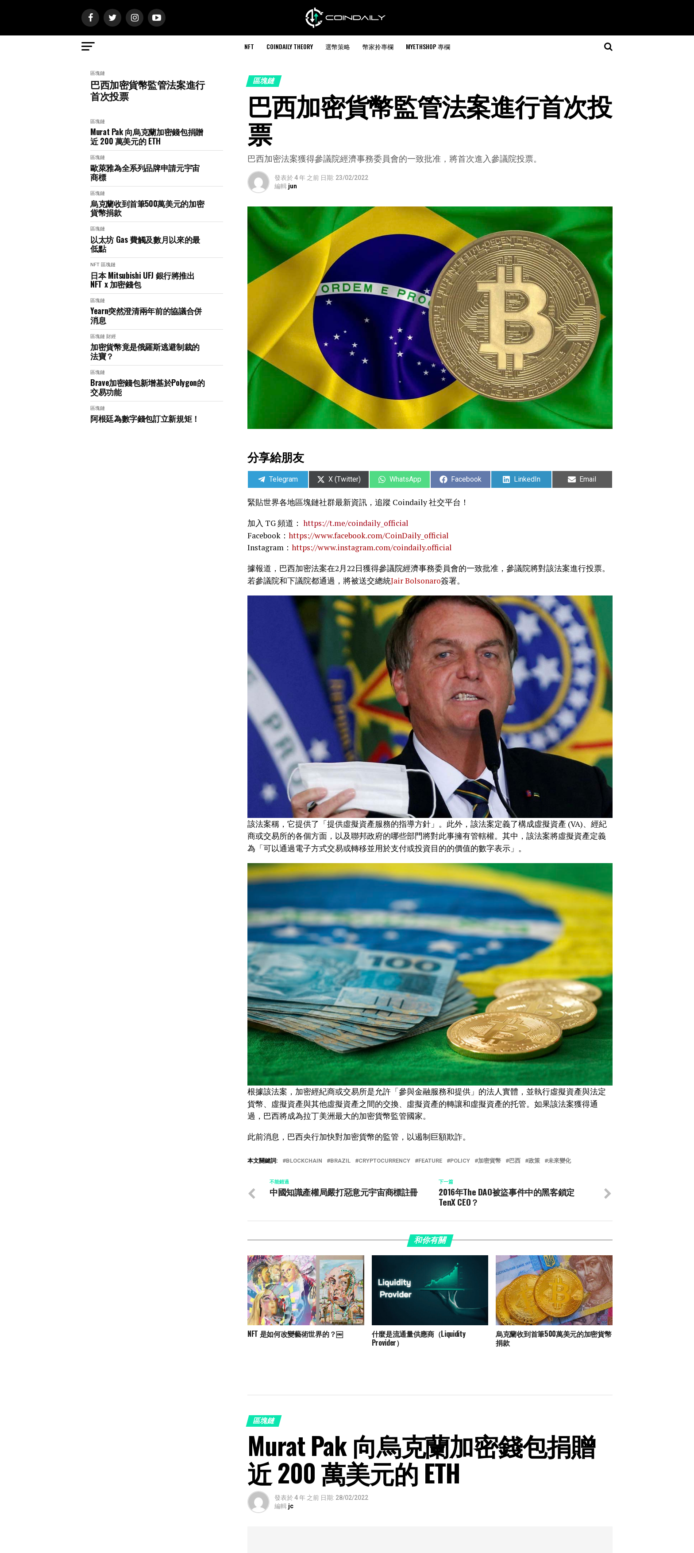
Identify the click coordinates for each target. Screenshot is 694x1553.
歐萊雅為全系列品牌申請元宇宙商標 (145, 172)
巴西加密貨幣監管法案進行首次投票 (147, 90)
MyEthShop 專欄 (428, 46)
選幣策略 (337, 46)
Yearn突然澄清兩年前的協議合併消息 (146, 315)
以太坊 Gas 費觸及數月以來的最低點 (145, 244)
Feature (430, 1161)
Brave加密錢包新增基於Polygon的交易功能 (147, 387)
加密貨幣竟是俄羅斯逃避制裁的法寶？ (145, 351)
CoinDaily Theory (289, 46)
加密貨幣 (489, 1161)
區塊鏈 (97, 73)
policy (460, 1161)
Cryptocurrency (384, 1161)
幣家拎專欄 (377, 46)
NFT (249, 46)
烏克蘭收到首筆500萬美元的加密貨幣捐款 (147, 208)
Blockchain (304, 1161)
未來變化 (559, 1161)
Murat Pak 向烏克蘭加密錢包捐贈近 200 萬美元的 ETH (146, 136)
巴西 (514, 1161)
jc (290, 1506)
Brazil (340, 1161)
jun (292, 186)
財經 (111, 336)
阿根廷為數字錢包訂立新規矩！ (145, 418)
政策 (534, 1161)
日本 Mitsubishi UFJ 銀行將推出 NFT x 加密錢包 (142, 280)
